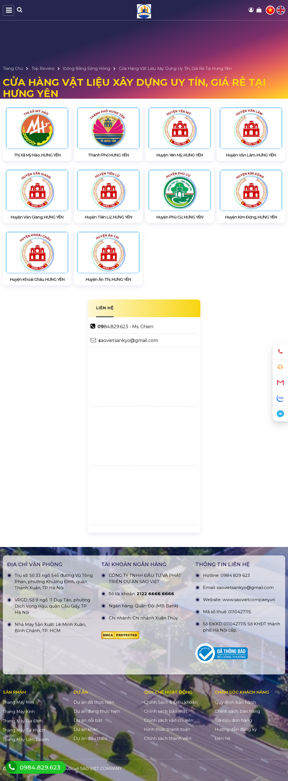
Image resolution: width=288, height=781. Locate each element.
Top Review (43, 68)
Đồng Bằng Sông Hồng (86, 68)
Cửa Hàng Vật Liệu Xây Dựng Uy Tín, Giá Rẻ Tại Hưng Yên (175, 68)
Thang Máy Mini (18, 702)
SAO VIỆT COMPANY (101, 768)
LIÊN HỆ (105, 307)
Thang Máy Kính (19, 711)
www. (228, 599)
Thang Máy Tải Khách (24, 730)
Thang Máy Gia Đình (23, 720)
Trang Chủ (13, 68)
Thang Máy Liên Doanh (26, 739)
